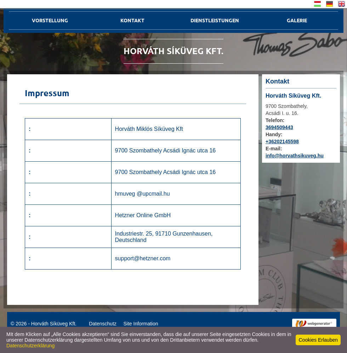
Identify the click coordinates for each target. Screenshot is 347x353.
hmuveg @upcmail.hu (142, 194)
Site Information (140, 323)
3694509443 (279, 127)
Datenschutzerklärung (30, 345)
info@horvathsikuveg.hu (295, 155)
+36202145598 (282, 141)
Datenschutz (102, 323)
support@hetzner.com (143, 258)
